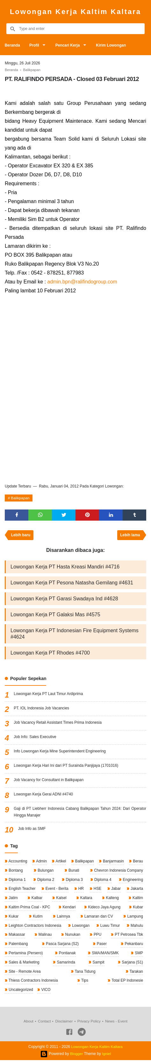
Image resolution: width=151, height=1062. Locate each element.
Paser (101, 945)
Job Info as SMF (32, 829)
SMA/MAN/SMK (105, 954)
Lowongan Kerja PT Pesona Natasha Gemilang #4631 (72, 583)
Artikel (60, 862)
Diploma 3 (74, 880)
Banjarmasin (113, 862)
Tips (84, 982)
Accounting (17, 862)
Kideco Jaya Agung (104, 908)
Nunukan (72, 936)
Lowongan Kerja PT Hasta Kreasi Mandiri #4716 (65, 567)
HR (80, 890)
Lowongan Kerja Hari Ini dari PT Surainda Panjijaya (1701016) (66, 766)
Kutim (37, 917)
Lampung (134, 917)
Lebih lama (130, 536)
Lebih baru (21, 536)
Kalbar (36, 899)
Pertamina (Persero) (25, 954)
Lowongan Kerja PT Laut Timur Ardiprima (48, 694)
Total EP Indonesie (126, 982)
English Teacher (22, 890)
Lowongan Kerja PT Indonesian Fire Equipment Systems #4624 (75, 635)
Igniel (106, 1055)
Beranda (12, 45)
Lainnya (62, 917)
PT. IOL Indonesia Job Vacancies (41, 709)
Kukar (13, 917)
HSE (97, 890)
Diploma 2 (45, 880)
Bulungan (45, 871)
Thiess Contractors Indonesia (33, 982)
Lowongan (80, 927)
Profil (35, 45)
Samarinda (65, 964)
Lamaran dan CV (98, 917)
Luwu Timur (109, 927)
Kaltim (137, 899)
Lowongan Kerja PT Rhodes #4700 (50, 653)
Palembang (18, 945)
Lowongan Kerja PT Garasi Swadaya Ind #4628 (64, 599)
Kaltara (85, 899)
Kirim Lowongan (112, 45)
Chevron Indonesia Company (117, 871)
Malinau (44, 936)
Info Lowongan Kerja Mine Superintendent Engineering (60, 752)
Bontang (15, 871)
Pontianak (67, 954)
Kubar (137, 908)
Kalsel (61, 899)
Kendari (68, 908)
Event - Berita (57, 890)
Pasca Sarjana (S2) (62, 945)
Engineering (132, 880)
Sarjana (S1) (131, 964)
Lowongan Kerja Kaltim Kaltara (75, 12)
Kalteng (112, 899)
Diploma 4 (102, 880)
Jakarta (136, 890)
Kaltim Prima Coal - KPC (29, 908)
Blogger (76, 1055)
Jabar (115, 890)
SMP (138, 954)
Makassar (16, 936)
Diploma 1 (17, 880)
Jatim (13, 899)
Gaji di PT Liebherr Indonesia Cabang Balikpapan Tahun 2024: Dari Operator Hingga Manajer (80, 812)
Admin (41, 862)
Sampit (97, 964)
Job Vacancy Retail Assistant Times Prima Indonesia (58, 723)
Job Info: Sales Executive (35, 738)
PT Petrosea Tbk (128, 936)
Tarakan (135, 973)
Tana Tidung (85, 973)
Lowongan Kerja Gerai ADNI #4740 (43, 795)
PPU (96, 936)
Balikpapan (20, 498)
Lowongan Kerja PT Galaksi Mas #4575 (55, 615)
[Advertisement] (75, 400)
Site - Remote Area (24, 973)
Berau (137, 862)
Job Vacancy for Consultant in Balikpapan (49, 781)
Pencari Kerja (68, 45)
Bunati (73, 871)
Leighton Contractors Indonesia (35, 927)
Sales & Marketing (24, 964)
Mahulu (136, 927)
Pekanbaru (133, 945)
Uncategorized (20, 991)
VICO (45, 991)
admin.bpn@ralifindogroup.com (82, 281)
